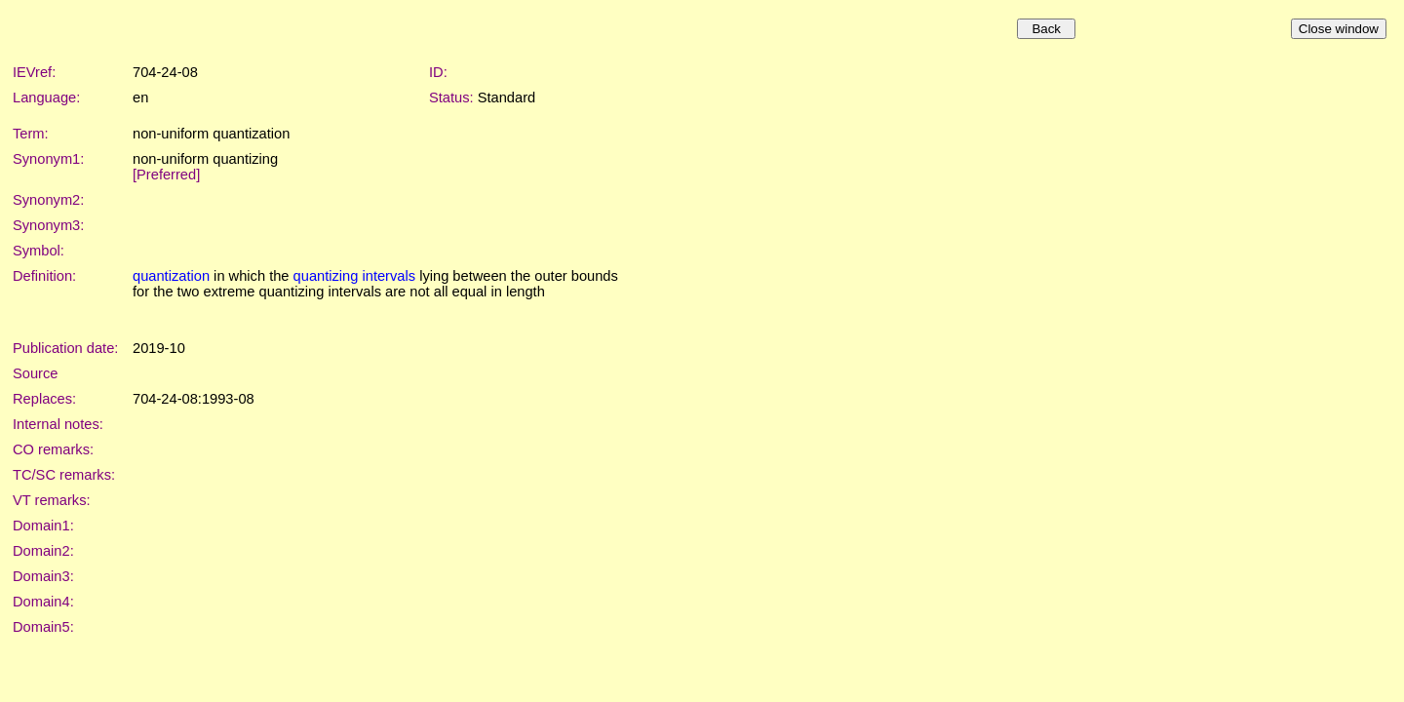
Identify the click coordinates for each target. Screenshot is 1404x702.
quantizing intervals (354, 276)
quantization (171, 276)
